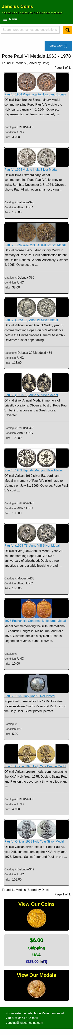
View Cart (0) (58, 46)
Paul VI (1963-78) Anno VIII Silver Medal (32, 545)
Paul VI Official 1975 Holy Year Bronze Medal (35, 766)
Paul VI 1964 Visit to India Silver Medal (30, 169)
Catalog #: (10, 127)
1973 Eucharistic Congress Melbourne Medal (35, 620)
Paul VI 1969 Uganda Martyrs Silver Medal (33, 470)
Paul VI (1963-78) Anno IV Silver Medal (31, 320)
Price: (7, 137)
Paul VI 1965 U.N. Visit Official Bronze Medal (35, 244)
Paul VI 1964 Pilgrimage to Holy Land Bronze (35, 94)
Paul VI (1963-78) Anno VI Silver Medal (31, 395)
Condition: (10, 132)
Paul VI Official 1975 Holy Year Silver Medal (34, 841)
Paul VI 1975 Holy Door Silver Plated (29, 696)
